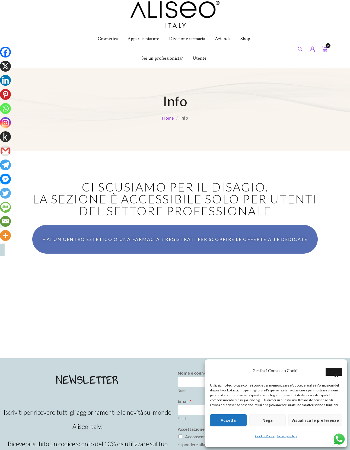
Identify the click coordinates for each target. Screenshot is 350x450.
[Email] (5, 221)
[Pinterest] (5, 94)
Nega (267, 420)
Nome (182, 390)
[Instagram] (5, 122)
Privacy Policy (287, 436)
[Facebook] (5, 52)
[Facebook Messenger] (5, 179)
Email (182, 418)
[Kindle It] (5, 136)
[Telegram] (5, 164)
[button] (334, 372)
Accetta (228, 420)
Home (168, 117)
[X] (5, 66)
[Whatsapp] (5, 108)
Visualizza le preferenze (315, 420)
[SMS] (5, 207)
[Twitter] (5, 193)
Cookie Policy (265, 436)
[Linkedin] (5, 80)
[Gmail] (5, 150)
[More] (5, 235)
